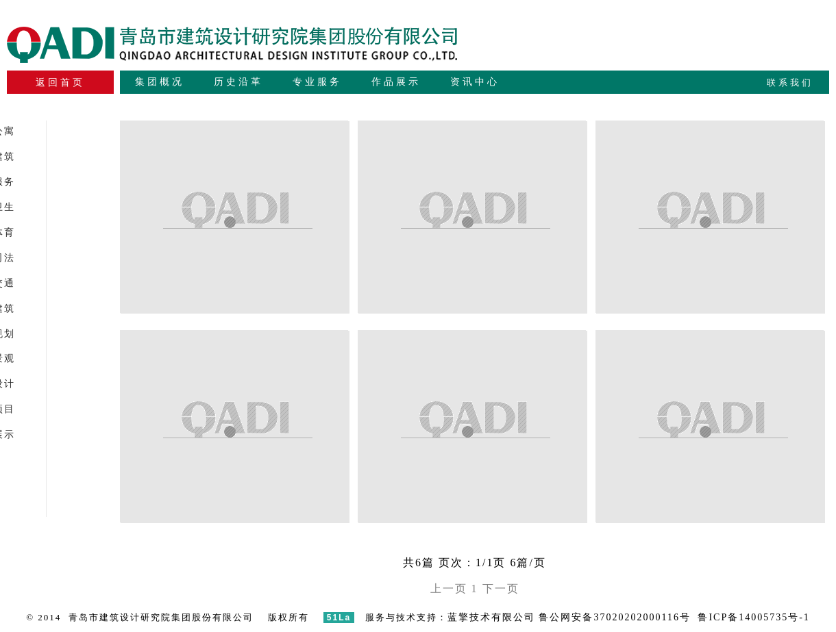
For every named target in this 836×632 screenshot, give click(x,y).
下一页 (500, 588)
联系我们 (790, 82)
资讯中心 (475, 82)
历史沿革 (238, 82)
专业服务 (317, 82)
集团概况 (159, 82)
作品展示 (396, 82)
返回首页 (60, 82)
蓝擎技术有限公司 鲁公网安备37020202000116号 (569, 617)
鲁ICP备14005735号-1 (753, 617)
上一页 (448, 588)
